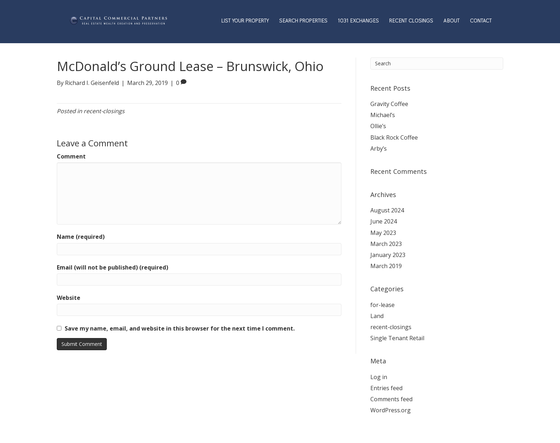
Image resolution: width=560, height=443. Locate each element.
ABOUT (452, 20)
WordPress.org (390, 410)
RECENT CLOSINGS (411, 20)
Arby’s (378, 148)
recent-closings (104, 111)
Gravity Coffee (389, 104)
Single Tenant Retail (397, 338)
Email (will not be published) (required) (112, 267)
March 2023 (386, 244)
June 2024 (383, 221)
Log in (378, 377)
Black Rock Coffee (394, 137)
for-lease (382, 305)
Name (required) (81, 237)
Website (68, 298)
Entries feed (386, 388)
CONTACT (481, 20)
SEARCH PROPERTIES (303, 20)
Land (377, 316)
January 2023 (387, 255)
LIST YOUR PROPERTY (245, 20)
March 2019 (386, 266)
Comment (71, 156)
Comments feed (391, 399)
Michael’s (382, 115)
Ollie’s (378, 126)
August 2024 (387, 210)
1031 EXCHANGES (358, 20)
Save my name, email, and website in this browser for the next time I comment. (180, 328)
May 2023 (383, 233)
